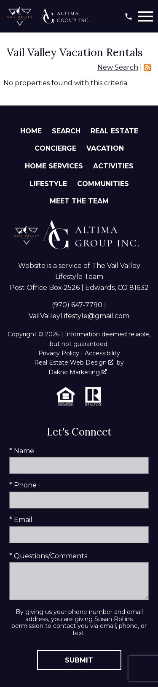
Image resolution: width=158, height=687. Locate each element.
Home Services (54, 166)
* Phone (23, 485)
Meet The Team (79, 201)
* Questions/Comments (48, 556)
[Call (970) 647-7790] (128, 16)
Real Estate (114, 131)
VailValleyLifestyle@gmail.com (79, 316)
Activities (113, 166)
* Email (20, 520)
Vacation (105, 148)
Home (31, 131)
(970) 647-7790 (77, 305)
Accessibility (102, 353)
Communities (103, 184)
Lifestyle (48, 184)
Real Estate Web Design (73, 362)
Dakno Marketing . (78, 372)
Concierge (55, 148)
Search (66, 131)
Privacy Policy (58, 353)
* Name (21, 451)
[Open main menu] (145, 16)
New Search (117, 67)
